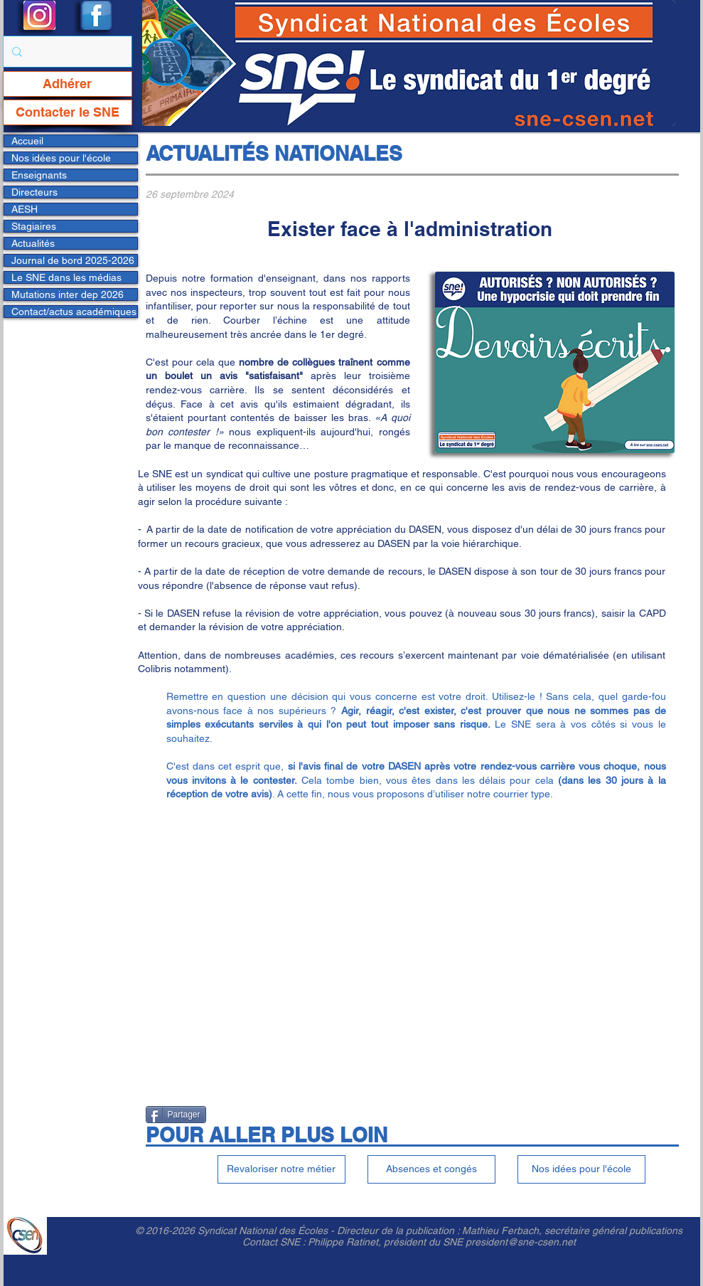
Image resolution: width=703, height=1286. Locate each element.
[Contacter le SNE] (67, 112)
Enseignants (39, 175)
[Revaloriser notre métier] (281, 1169)
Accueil (27, 141)
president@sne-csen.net (521, 1242)
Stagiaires (33, 226)
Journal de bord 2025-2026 (72, 260)
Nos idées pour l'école (61, 158)
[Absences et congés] (431, 1169)
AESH (24, 209)
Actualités (33, 243)
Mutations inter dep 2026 (67, 294)
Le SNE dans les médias (66, 277)
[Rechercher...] (66, 51)
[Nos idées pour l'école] (581, 1169)
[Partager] (176, 1114)
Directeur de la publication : (399, 1230)
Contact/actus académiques (73, 311)
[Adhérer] (67, 84)
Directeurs (34, 192)
